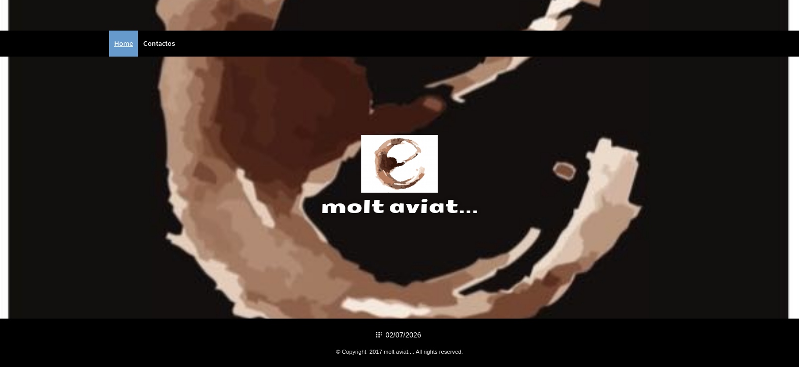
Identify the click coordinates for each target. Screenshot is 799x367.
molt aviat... (399, 207)
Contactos (159, 43)
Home (123, 43)
